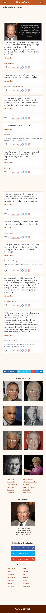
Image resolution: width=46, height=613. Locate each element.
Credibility (20, 86)
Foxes (16, 114)
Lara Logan (10, 492)
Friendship (10, 574)
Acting (15, 261)
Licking (13, 63)
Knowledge (10, 586)
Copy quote (15, 67)
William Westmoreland (30, 482)
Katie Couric (27, 492)
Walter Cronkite (28, 479)
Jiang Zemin (10, 487)
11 (8, 237)
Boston (6, 341)
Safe (9, 63)
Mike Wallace (8, 58)
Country (6, 114)
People (12, 114)
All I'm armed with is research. (17, 125)
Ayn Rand (26, 484)
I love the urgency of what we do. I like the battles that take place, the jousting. (21, 222)
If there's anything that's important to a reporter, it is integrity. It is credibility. (21, 76)
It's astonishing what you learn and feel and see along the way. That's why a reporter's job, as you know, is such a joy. (21, 155)
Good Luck (15, 210)
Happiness (26, 586)
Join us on (23, 548)
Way (11, 168)
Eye (11, 301)
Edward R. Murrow (29, 487)
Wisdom (25, 577)
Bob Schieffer (11, 482)
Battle (6, 233)
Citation (28, 535)
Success (25, 571)
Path (5, 63)
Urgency (11, 233)
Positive (9, 583)
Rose (15, 341)
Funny (9, 571)
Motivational (11, 577)
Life (24, 574)
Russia (11, 341)
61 (8, 214)
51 (8, 67)
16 (8, 144)
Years (20, 210)
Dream (25, 580)
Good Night (7, 210)
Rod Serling (10, 490)
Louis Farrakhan (12, 484)
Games (10, 261)
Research (7, 135)
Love (24, 568)
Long (14, 301)
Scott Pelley (26, 490)
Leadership (10, 580)
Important (13, 86)
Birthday (6, 301)
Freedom (26, 583)
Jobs (5, 168)
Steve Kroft (10, 479)
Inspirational (11, 568)
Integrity (6, 86)
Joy (8, 168)
